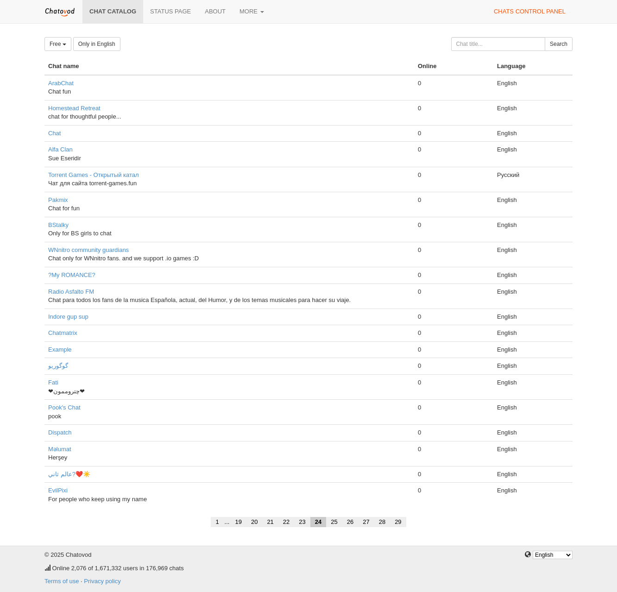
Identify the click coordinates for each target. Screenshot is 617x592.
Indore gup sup (68, 316)
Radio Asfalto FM (71, 291)
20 (254, 521)
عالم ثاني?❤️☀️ (69, 474)
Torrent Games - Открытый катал (93, 174)
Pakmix (58, 199)
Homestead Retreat (74, 108)
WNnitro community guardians (88, 249)
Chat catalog (112, 11)
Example (60, 349)
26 (350, 521)
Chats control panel (530, 11)
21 (270, 521)
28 (382, 521)
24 (318, 521)
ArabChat (61, 83)
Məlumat (59, 449)
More (251, 11)
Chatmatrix (62, 332)
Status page (170, 11)
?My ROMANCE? (71, 274)
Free (58, 44)
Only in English (96, 44)
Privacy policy (102, 581)
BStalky (58, 224)
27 (366, 521)
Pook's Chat (64, 407)
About (215, 11)
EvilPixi (58, 490)
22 (286, 521)
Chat (54, 133)
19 (238, 521)
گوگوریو (58, 365)
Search (558, 44)
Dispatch (60, 432)
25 (334, 521)
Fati (53, 382)
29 (398, 521)
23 (302, 521)
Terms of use (61, 581)
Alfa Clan (60, 149)
